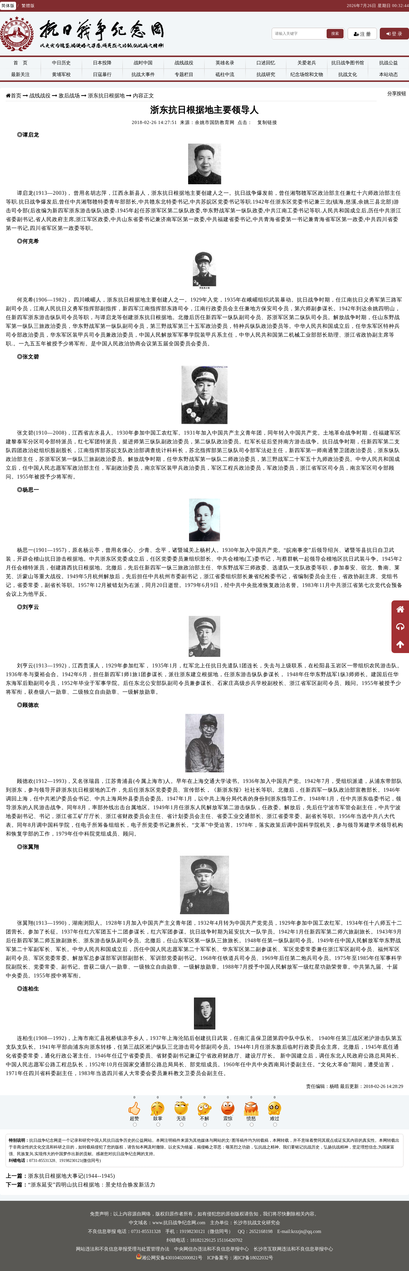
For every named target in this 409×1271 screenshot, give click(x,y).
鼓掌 (157, 1121)
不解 (204, 1121)
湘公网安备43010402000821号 (169, 1257)
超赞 (134, 1121)
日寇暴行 (102, 74)
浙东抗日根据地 (106, 96)
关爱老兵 (306, 62)
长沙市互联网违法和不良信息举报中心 (293, 1248)
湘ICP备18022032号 (253, 1257)
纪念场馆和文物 (306, 74)
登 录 (396, 33)
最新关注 (20, 74)
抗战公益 (388, 62)
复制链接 (267, 122)
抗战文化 (347, 74)
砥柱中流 (225, 74)
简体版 (8, 6)
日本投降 (102, 62)
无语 (181, 1121)
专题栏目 (184, 74)
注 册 (365, 34)
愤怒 (251, 1121)
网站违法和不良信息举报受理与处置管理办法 (122, 1248)
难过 (274, 1121)
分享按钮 (396, 93)
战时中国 (143, 62)
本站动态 (388, 74)
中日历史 (61, 62)
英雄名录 (225, 62)
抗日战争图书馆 (347, 62)
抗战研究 (266, 74)
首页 (16, 95)
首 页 (20, 62)
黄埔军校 (61, 74)
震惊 (228, 1121)
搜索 (335, 33)
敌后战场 (69, 96)
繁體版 (28, 6)
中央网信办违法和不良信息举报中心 (211, 1248)
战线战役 (184, 62)
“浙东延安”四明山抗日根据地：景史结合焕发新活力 (91, 1185)
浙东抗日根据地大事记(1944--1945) (71, 1176)
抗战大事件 (143, 74)
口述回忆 (266, 62)
